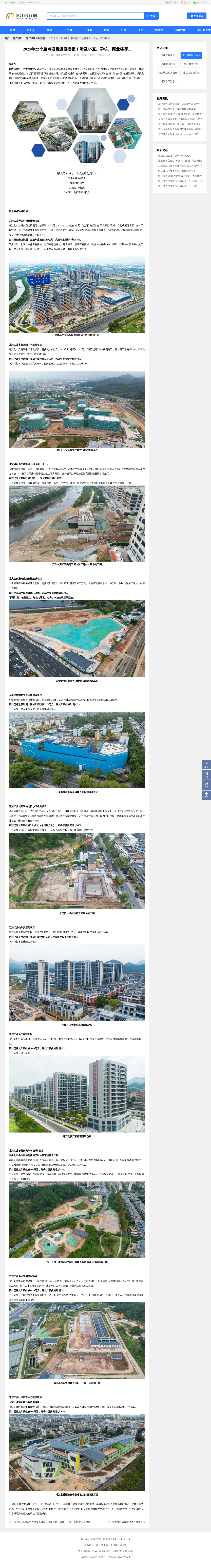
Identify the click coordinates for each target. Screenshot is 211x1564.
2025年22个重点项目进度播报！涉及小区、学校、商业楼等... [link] (80, 38)
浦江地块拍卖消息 (167, 72)
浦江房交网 (10, 2)
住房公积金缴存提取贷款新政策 (174, 155)
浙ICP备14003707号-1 (119, 1557)
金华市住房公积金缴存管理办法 (128, 1522)
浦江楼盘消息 (191, 64)
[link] (7, 38)
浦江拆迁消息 (168, 64)
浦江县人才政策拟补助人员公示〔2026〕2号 (181, 134)
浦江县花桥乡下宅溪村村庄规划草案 (177, 109)
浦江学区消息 (168, 81)
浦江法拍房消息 (191, 72)
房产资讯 (17, 38)
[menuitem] (12, 30)
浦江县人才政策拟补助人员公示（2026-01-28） (182, 186)
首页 (7, 38)
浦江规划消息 (168, 55)
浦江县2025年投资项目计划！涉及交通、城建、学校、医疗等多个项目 (53, 1522)
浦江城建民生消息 (35, 38)
